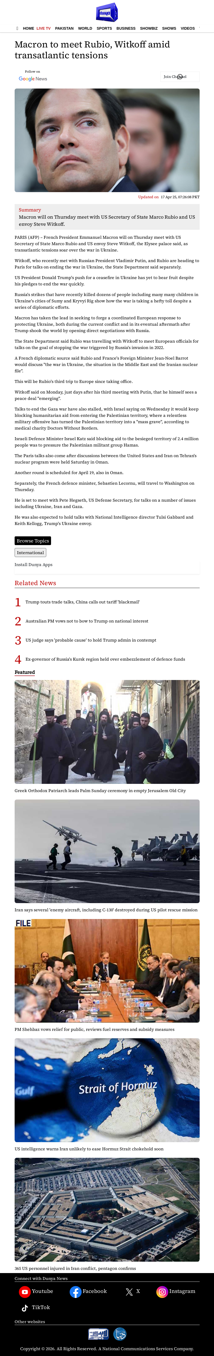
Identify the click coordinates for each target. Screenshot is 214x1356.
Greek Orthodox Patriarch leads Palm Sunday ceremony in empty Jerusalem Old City (100, 790)
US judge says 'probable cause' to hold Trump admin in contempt (91, 640)
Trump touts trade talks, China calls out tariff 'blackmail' (83, 602)
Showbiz (149, 28)
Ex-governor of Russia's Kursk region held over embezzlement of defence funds (105, 659)
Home (28, 28)
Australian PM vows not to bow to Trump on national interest (87, 621)
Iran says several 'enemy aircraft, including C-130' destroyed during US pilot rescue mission (106, 910)
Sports (104, 28)
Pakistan (64, 28)
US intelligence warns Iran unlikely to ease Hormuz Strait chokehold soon (89, 1149)
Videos (188, 28)
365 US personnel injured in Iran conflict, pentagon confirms (75, 1268)
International (30, 552)
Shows (169, 28)
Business (126, 28)
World (85, 28)
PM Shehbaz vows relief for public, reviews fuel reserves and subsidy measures (94, 1029)
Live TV (44, 28)
